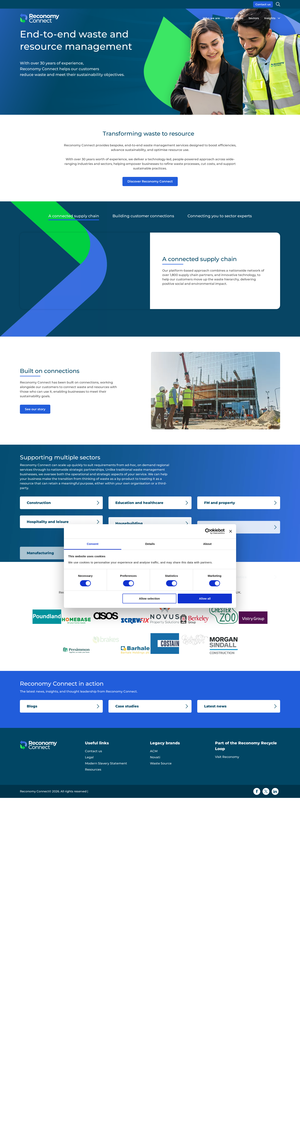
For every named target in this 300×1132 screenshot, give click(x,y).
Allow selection (149, 598)
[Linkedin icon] (275, 791)
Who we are (211, 18)
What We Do (234, 18)
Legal (89, 757)
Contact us (263, 4)
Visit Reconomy (227, 757)
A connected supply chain (73, 216)
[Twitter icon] (265, 791)
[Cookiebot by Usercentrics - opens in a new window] (208, 531)
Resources (93, 769)
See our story (35, 409)
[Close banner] (230, 531)
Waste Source (161, 763)
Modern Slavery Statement (106, 763)
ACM (153, 751)
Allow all (205, 598)
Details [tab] (150, 543)
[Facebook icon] (256, 791)
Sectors (254, 18)
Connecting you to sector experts (220, 216)
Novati (155, 757)
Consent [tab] (93, 543)
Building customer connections (143, 216)
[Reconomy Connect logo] (40, 18)
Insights (269, 18)
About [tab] (207, 543)
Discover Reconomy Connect (150, 181)
